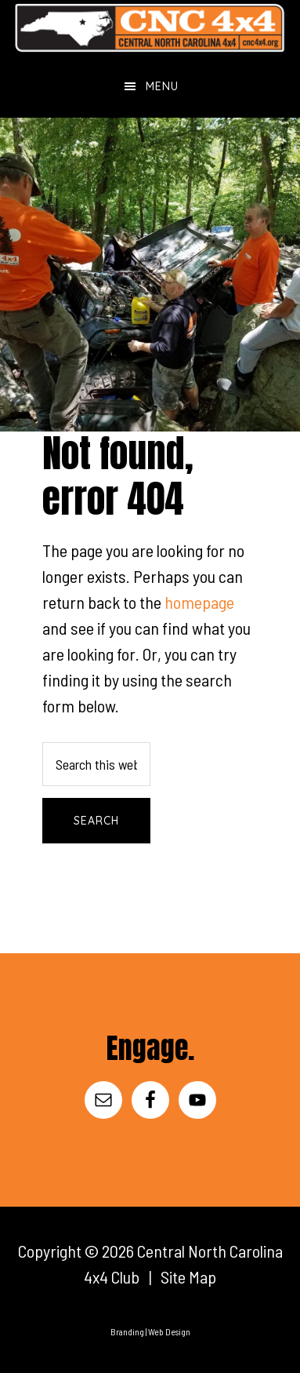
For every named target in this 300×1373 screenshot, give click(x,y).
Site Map (188, 1276)
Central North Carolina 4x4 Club (150, 27)
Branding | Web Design (150, 1331)
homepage (199, 602)
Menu (162, 86)
